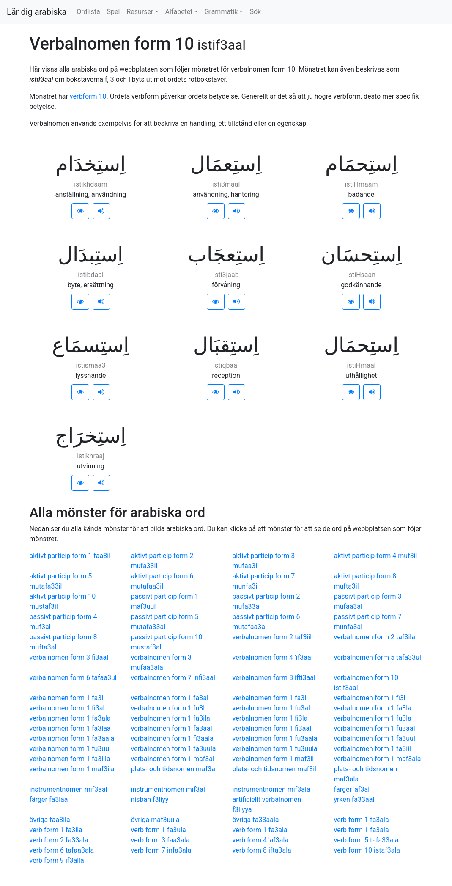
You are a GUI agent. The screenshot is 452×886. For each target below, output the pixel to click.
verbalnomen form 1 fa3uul (374, 739)
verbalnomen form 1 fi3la (270, 718)
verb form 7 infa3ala (161, 850)
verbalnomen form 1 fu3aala (275, 739)
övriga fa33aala (256, 820)
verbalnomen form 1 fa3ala (70, 718)
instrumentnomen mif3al (168, 789)
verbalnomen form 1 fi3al (67, 708)
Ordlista (88, 12)
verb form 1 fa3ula (158, 830)
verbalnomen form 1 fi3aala (172, 739)
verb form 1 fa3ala (361, 820)
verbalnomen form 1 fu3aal (374, 728)
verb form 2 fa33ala (59, 840)
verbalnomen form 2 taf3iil (272, 637)
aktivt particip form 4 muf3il (375, 556)
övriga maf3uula (155, 820)
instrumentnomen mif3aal (68, 789)
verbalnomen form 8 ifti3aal (274, 678)
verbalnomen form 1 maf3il (273, 759)
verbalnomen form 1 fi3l (369, 698)
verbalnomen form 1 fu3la (372, 718)
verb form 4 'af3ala (261, 840)
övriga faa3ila (50, 820)
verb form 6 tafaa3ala (62, 850)
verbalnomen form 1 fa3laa (70, 728)
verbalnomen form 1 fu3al (271, 708)
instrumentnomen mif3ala (271, 789)
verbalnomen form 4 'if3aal (273, 657)
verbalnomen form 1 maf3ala (377, 759)
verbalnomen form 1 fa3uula (173, 749)
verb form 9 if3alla (57, 860)
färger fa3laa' (49, 799)
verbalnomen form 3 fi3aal (69, 657)
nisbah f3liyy (150, 799)
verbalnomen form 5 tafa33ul (377, 657)
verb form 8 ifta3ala (262, 850)
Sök (255, 12)
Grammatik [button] (221, 12)
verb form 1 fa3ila (56, 830)
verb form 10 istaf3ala (367, 850)
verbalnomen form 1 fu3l (168, 708)
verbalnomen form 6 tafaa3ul (73, 678)
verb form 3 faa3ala (160, 840)
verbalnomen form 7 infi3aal (173, 678)
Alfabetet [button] (179, 12)
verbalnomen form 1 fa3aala (72, 739)
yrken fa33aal (354, 799)
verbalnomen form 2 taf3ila (374, 637)
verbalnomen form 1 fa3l (67, 698)
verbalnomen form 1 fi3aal (272, 728)
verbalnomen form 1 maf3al (172, 759)
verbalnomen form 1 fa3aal (171, 728)
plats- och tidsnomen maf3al (174, 769)
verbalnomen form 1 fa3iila (70, 759)
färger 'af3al (352, 789)
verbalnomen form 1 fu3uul (70, 749)
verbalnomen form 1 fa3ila (170, 718)
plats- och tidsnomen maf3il (275, 769)
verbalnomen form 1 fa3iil (372, 749)
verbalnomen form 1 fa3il (270, 698)
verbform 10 (88, 96)
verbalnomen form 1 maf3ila (72, 769)
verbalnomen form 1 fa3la (372, 708)
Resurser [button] (139, 12)
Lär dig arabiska (36, 12)
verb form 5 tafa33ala (366, 840)
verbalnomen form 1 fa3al (169, 698)
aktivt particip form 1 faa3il (70, 556)
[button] (80, 211)
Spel (113, 12)
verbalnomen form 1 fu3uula (275, 749)
